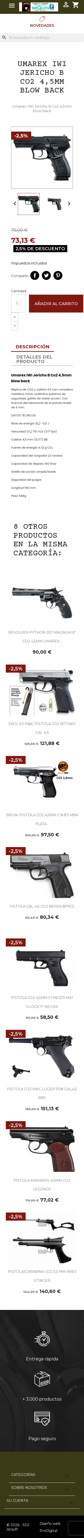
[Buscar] (42, 37)
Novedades (42, 25)
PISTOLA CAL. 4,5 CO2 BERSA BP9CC (42, 906)
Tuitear (46, 275)
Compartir (34, 275)
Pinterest (57, 275)
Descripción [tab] (32, 346)
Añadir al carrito (56, 303)
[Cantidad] (18, 304)
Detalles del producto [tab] (34, 359)
